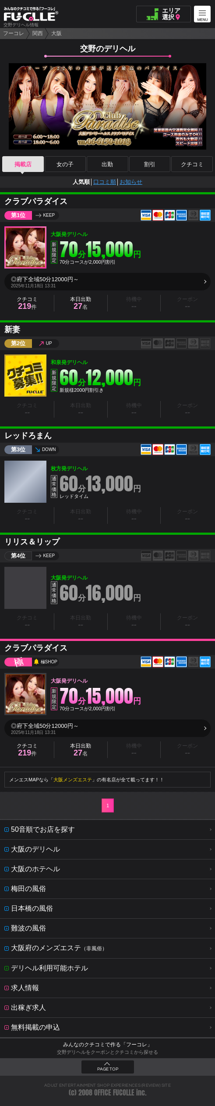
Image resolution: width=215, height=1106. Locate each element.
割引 (149, 164)
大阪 (56, 33)
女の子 (65, 164)
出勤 (107, 164)
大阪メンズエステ (72, 779)
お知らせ (131, 182)
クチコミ (192, 164)
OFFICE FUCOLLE (114, 1093)
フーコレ (13, 33)
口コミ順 (104, 182)
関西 (37, 33)
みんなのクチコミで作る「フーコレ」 (107, 1045)
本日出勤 (80, 303)
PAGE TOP (107, 1069)
